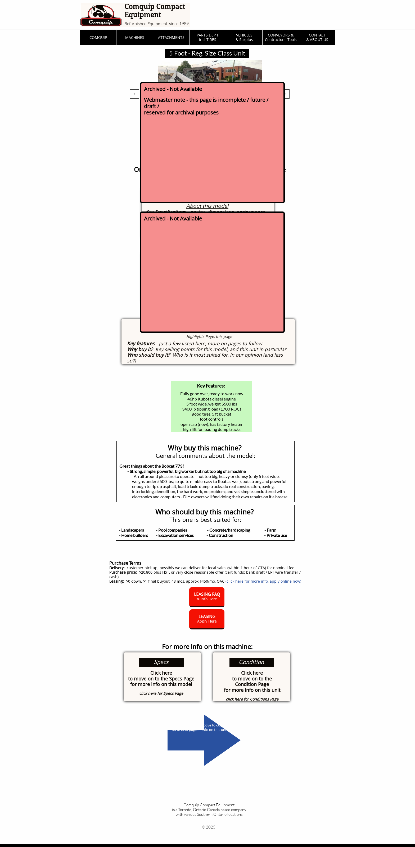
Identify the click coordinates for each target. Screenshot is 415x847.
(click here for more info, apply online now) (263, 581)
